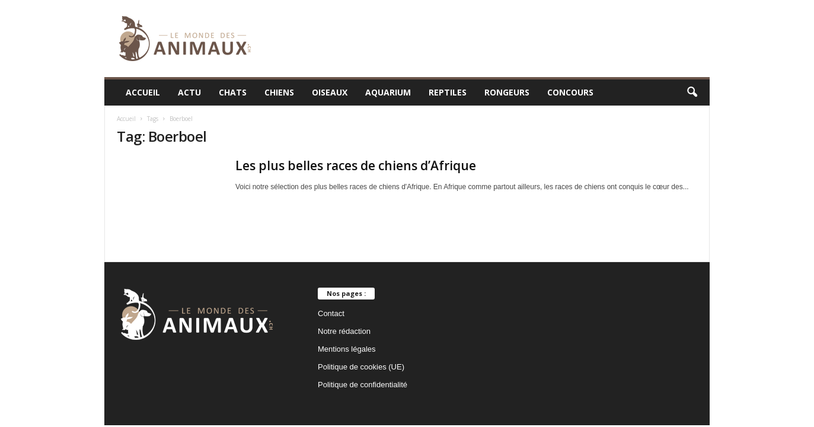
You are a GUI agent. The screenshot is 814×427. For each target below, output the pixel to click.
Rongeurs (506, 92)
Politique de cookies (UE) (361, 366)
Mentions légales (347, 349)
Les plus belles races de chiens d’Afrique (355, 165)
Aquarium (388, 92)
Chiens (279, 92)
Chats (233, 92)
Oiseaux (329, 92)
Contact (331, 313)
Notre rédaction (344, 331)
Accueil (143, 92)
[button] (692, 92)
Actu (189, 92)
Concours (570, 92)
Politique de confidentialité (362, 384)
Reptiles (448, 92)
